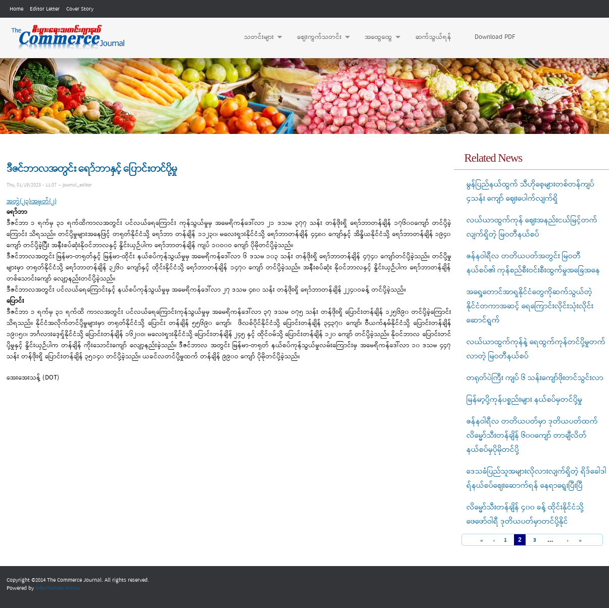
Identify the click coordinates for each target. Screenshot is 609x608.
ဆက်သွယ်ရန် (433, 37)
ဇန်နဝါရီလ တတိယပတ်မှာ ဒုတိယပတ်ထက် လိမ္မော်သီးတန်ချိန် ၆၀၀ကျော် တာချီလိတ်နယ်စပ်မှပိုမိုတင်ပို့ (532, 435)
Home (16, 9)
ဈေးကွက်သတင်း (318, 37)
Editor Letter (45, 9)
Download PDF (495, 37)
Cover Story (79, 9)
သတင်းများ (258, 37)
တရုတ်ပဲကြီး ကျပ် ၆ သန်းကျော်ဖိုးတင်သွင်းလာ (534, 378)
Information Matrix (57, 588)
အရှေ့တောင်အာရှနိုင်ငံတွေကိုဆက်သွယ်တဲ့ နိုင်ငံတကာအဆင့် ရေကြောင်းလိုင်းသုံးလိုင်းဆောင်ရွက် (529, 306)
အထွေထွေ (377, 37)
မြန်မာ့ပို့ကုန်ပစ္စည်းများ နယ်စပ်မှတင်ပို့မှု (524, 400)
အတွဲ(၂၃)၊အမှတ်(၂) (32, 201)
